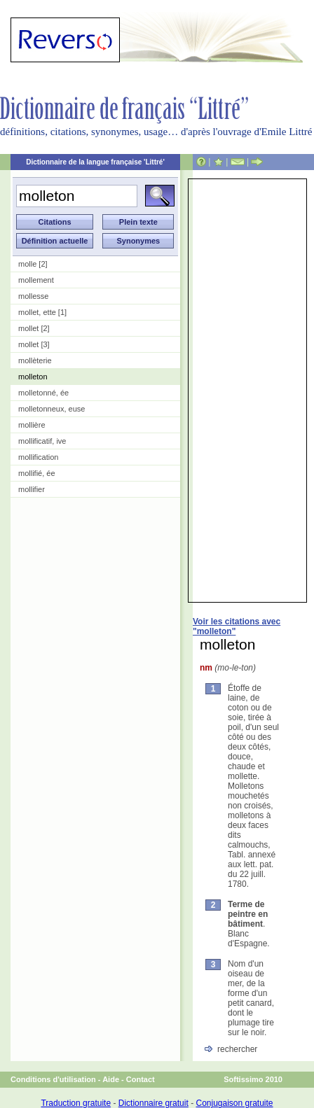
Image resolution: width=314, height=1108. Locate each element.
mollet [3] (34, 344)
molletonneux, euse (51, 409)
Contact (140, 1079)
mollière (32, 425)
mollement (36, 280)
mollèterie (35, 360)
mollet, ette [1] (42, 312)
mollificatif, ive (42, 441)
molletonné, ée (43, 392)
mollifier (31, 489)
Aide (110, 1079)
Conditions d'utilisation (53, 1079)
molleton (33, 376)
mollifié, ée (36, 473)
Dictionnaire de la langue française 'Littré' (95, 162)
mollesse (33, 296)
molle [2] (33, 264)
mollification (38, 457)
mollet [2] (34, 328)
